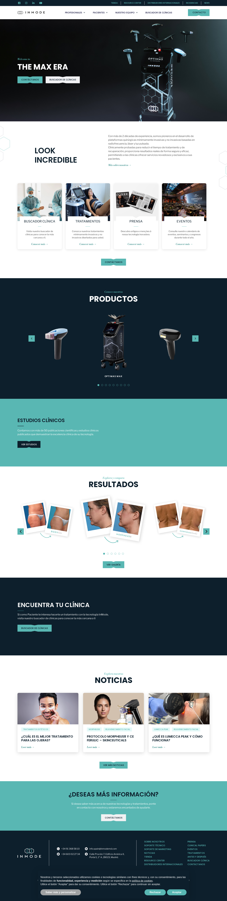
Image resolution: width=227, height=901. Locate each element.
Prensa (136, 221)
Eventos (184, 221)
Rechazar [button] (155, 892)
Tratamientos (87, 221)
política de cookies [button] (142, 880)
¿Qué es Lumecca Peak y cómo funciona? (177, 738)
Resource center (132, 3)
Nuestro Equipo (126, 13)
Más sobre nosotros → (119, 165)
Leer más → (27, 747)
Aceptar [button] (177, 892)
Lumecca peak (161, 729)
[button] (98, 385)
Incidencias (192, 3)
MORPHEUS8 (94, 729)
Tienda (114, 3)
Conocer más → (39, 244)
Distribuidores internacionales (164, 3)
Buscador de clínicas (158, 12)
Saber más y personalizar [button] (60, 892)
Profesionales (75, 13)
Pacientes (100, 13)
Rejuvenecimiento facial (117, 729)
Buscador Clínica (39, 221)
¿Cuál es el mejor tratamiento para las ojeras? (47, 738)
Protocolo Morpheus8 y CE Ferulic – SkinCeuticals (110, 738)
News (207, 3)
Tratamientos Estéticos (35, 729)
